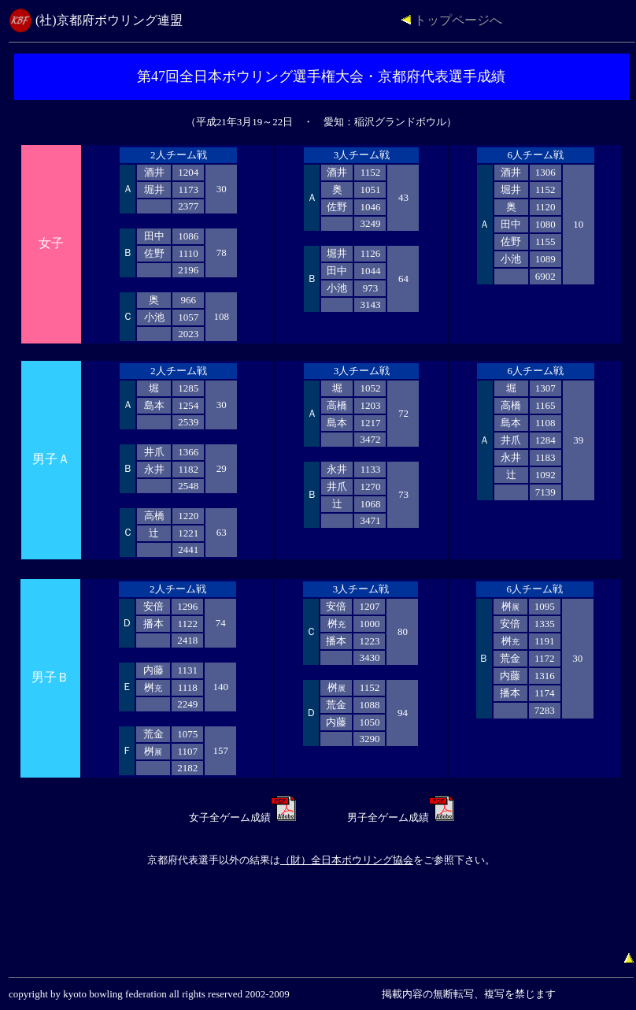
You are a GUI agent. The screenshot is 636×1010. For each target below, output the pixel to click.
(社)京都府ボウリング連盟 (109, 20)
